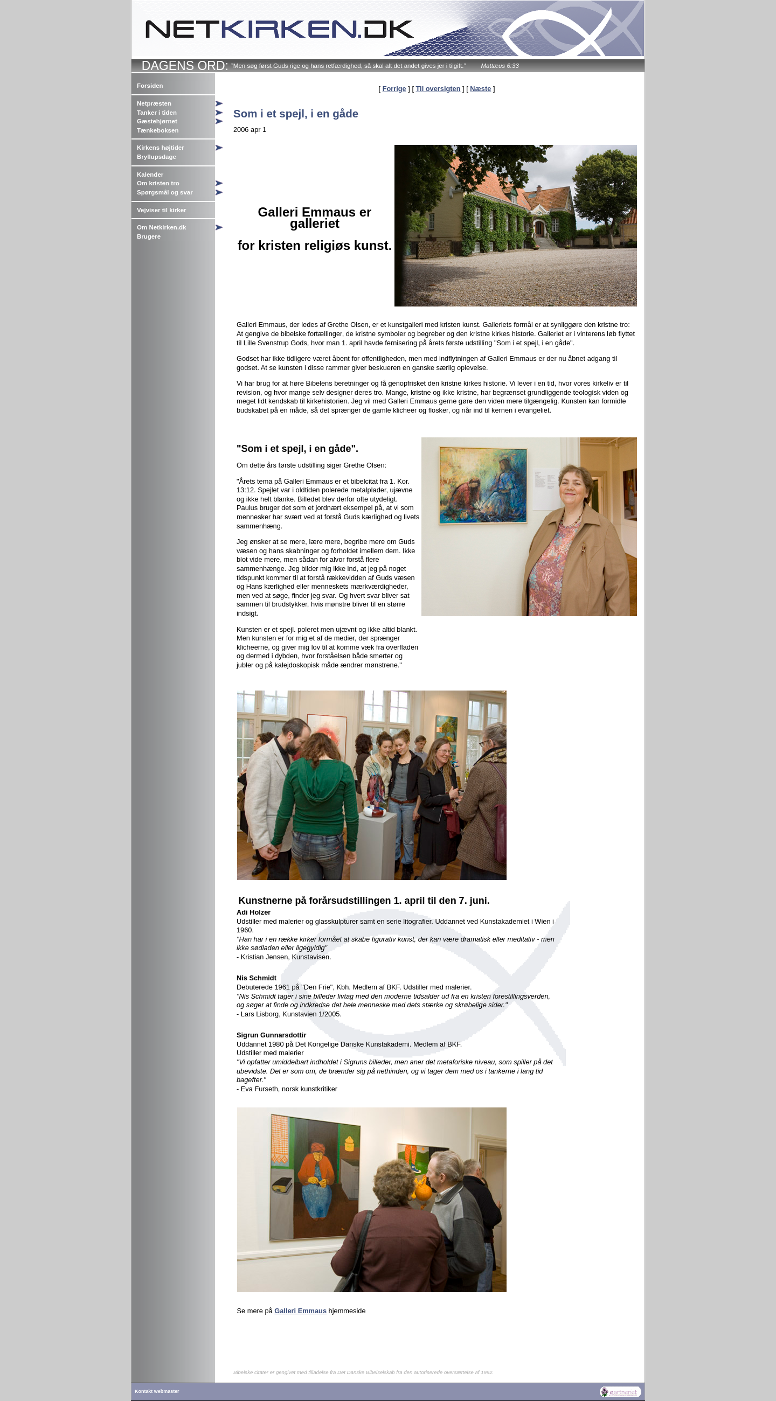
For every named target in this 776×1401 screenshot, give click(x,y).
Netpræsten (154, 103)
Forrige (394, 89)
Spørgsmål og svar (165, 192)
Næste (480, 89)
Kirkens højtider (160, 147)
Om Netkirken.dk (161, 227)
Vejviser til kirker (161, 210)
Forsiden (150, 85)
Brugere (149, 236)
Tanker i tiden (157, 112)
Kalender (150, 174)
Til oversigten (438, 89)
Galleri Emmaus (300, 1311)
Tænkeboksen (157, 130)
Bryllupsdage (156, 157)
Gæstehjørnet (157, 121)
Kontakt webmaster (157, 1391)
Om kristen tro (158, 183)
